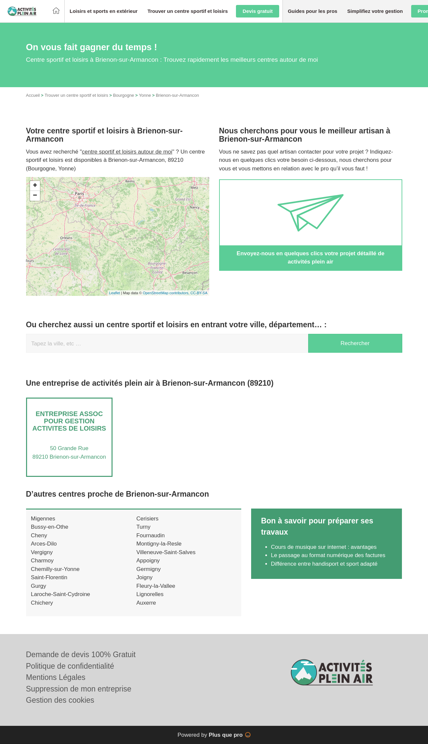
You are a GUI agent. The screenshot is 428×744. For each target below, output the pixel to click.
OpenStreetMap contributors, (166, 293)
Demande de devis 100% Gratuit (81, 654)
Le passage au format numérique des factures (328, 555)
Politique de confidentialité (70, 666)
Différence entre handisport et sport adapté (324, 564)
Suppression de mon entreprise (79, 689)
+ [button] (35, 186)
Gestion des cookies (60, 700)
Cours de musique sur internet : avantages (324, 547)
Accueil (33, 95)
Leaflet (114, 293)
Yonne (145, 95)
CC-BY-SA (199, 293)
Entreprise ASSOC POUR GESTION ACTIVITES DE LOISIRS (69, 421)
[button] (104, 11)
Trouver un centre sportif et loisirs (76, 95)
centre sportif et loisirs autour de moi (127, 152)
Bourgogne (123, 95)
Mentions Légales (55, 677)
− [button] (35, 196)
